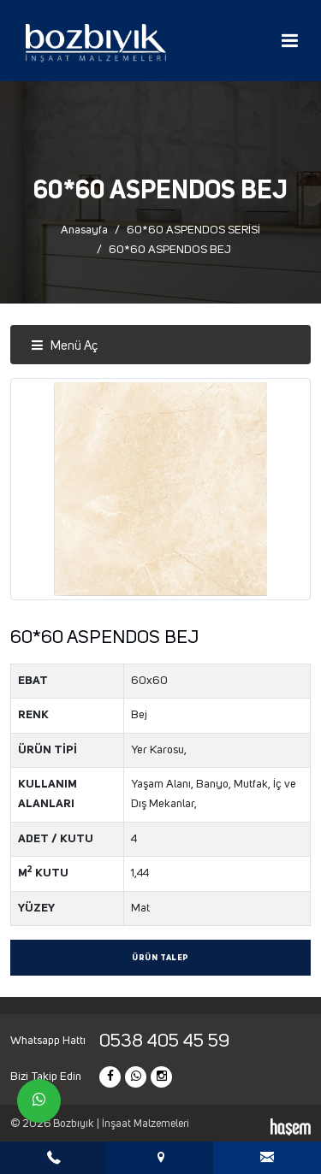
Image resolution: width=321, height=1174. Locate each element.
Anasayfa (84, 230)
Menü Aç (64, 345)
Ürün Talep (160, 958)
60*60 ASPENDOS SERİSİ (193, 230)
